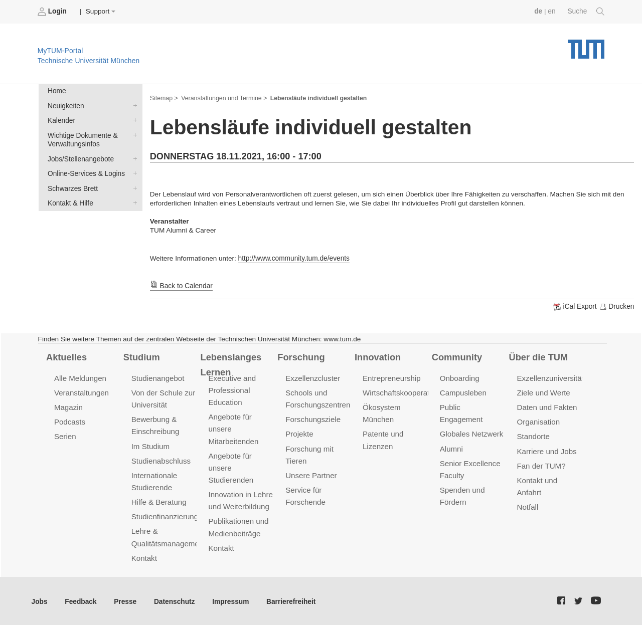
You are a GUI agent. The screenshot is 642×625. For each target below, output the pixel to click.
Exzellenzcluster (312, 377)
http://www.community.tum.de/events (293, 258)
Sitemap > (164, 98)
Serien (65, 436)
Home (57, 91)
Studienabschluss (160, 459)
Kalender (133, 119)
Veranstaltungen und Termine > (223, 98)
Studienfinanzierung (164, 515)
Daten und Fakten (547, 406)
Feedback (80, 599)
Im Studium (150, 445)
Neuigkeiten (133, 105)
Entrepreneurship (391, 377)
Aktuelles (66, 357)
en (552, 11)
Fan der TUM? (541, 464)
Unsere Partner (310, 474)
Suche (586, 12)
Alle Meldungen (80, 377)
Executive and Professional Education (231, 389)
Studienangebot (157, 377)
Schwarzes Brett (133, 186)
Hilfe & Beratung (158, 500)
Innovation (377, 357)
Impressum (229, 599)
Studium (141, 357)
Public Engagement (472, 406)
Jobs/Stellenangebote (133, 157)
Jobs (40, 599)
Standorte (533, 436)
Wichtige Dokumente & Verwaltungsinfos (133, 134)
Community (457, 357)
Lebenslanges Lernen (230, 364)
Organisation (538, 421)
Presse (124, 599)
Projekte (299, 433)
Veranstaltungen (81, 392)
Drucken (616, 307)
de (539, 11)
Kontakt (144, 556)
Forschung (300, 357)
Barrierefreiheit (288, 599)
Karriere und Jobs (546, 450)
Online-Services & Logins (133, 172)
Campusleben (463, 392)
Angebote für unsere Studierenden (230, 466)
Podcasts (69, 421)
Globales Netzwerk (471, 421)
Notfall (527, 505)
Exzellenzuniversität (550, 377)
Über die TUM (538, 357)
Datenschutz (173, 599)
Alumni (451, 436)
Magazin (68, 406)
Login (53, 12)
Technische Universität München (586, 45)
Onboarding (459, 377)
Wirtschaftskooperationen (405, 392)
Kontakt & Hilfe (133, 201)
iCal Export (576, 307)
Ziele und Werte (543, 392)
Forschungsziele (312, 418)
